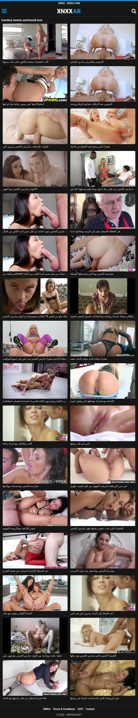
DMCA (46, 709)
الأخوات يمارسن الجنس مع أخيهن (20, 189)
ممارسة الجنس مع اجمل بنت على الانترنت (92, 570)
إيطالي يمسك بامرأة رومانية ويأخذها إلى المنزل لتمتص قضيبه (102, 316)
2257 (80, 709)
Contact (90, 709)
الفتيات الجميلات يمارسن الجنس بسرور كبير (25, 146)
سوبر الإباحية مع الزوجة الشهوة (19, 528)
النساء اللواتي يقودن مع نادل (17, 613)
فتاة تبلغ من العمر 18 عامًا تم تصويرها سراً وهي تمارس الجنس (35, 316)
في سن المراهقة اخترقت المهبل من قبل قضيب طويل (98, 486)
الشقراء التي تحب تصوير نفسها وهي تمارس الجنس (96, 528)
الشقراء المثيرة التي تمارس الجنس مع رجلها (93, 655)
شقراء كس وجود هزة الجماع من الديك (90, 146)
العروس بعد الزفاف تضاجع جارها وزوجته (91, 104)
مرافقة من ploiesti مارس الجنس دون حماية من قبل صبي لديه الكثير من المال (35, 273)
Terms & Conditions (64, 709)
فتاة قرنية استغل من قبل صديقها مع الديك (24, 698)
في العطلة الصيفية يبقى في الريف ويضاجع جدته (95, 231)
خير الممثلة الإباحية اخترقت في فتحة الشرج (25, 570)
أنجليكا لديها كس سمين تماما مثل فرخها (23, 104)
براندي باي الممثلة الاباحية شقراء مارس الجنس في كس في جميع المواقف (35, 358)
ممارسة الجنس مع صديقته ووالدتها (21, 486)
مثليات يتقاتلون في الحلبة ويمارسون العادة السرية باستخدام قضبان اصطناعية (35, 401)
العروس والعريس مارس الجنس (86, 61)
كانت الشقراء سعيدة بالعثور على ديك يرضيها (26, 61)
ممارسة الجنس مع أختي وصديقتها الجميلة (91, 273)
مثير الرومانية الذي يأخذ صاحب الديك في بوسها (94, 698)
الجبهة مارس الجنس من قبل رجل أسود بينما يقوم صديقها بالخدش (102, 189)
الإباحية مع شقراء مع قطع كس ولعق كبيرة (92, 401)
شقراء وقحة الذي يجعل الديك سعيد (88, 358)
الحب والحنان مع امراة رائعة (17, 443)
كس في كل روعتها (80, 443)
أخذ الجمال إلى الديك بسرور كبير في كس (91, 613)
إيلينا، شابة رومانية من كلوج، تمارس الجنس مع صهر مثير (32, 655)
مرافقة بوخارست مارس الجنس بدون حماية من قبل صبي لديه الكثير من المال (35, 231)
